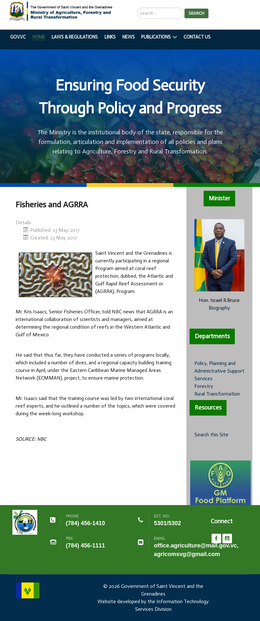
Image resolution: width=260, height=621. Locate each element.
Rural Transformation (217, 394)
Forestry (203, 386)
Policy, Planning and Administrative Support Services (219, 371)
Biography (219, 308)
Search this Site (211, 435)
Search (196, 13)
